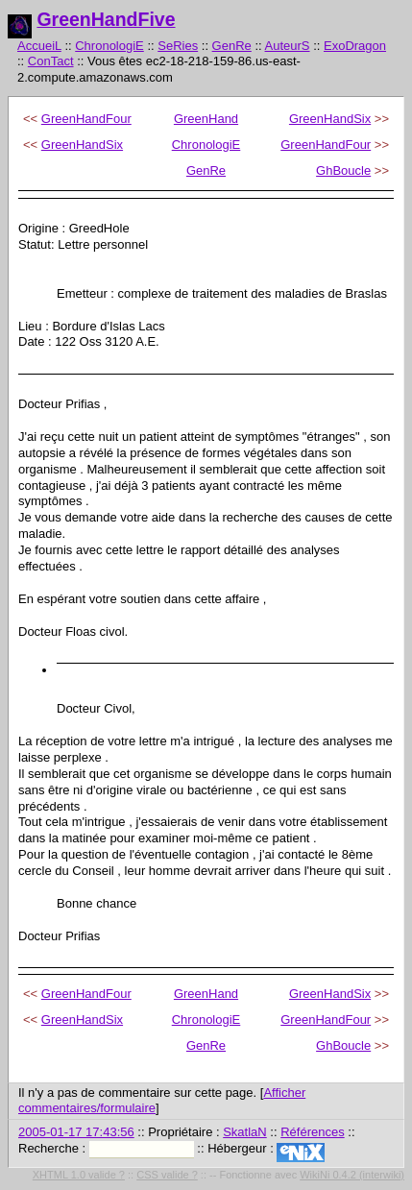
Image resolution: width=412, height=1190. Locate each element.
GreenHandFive (105, 19)
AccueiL (39, 45)
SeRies (178, 45)
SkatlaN (245, 1132)
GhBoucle (343, 170)
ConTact (51, 61)
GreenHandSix (330, 118)
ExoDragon (355, 45)
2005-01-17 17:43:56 (76, 1132)
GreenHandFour (86, 118)
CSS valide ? (167, 1174)
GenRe (232, 45)
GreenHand (206, 118)
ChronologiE (109, 45)
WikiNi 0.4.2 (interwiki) (352, 1174)
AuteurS (287, 45)
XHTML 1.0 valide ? (79, 1174)
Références (312, 1132)
